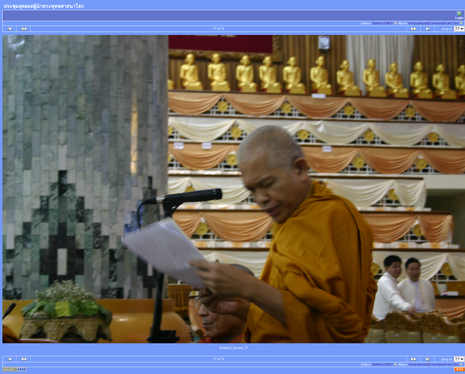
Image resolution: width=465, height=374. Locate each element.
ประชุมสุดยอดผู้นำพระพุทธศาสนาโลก (435, 23)
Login (459, 15)
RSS (459, 369)
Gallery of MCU (385, 23)
